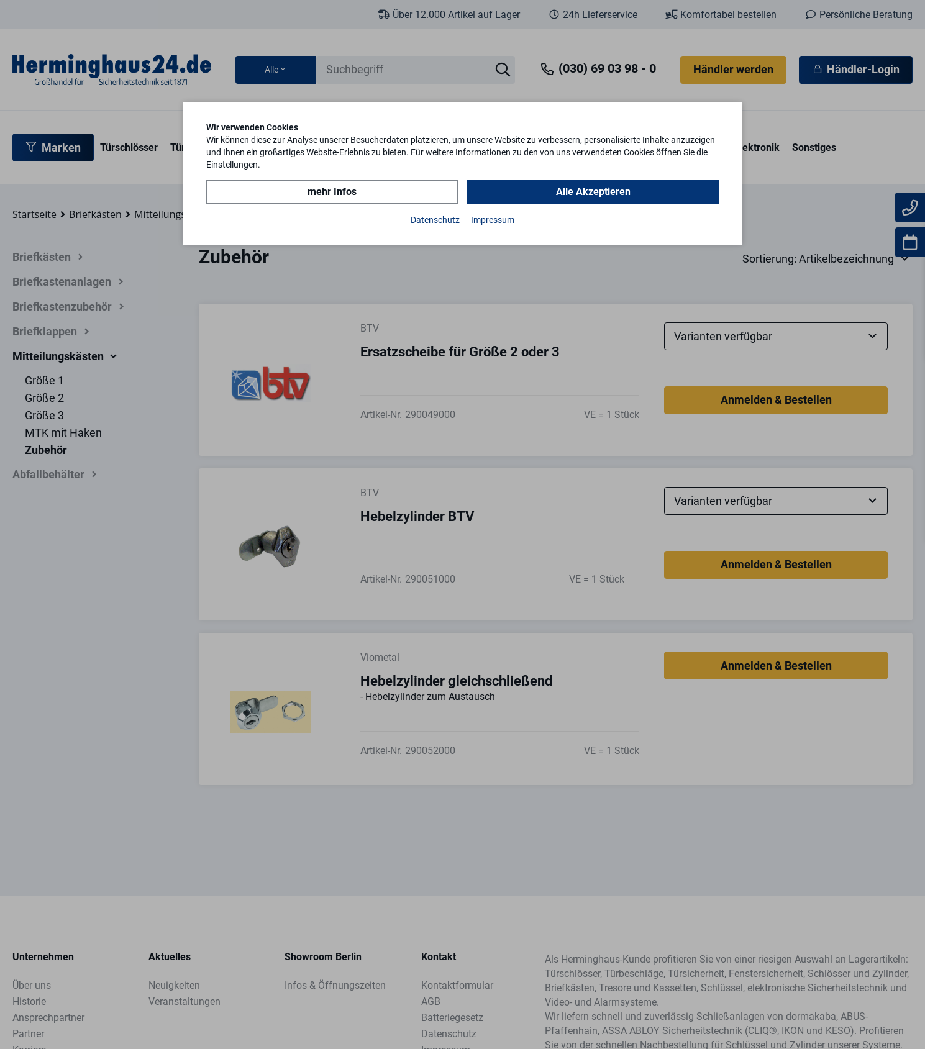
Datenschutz (435, 220)
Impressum (492, 220)
